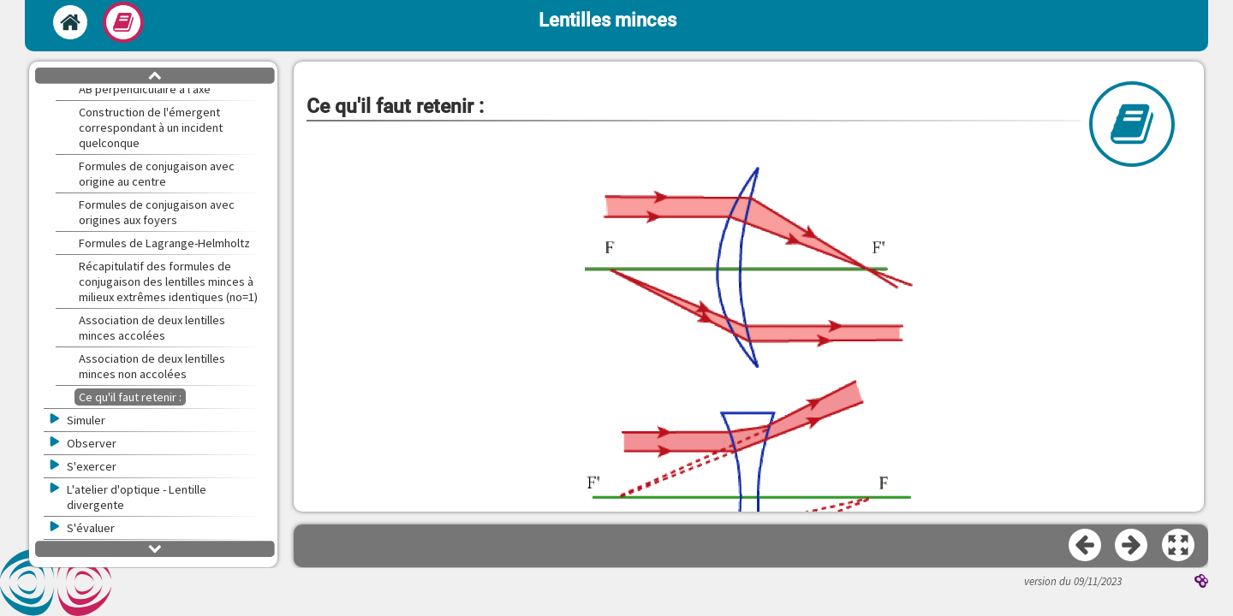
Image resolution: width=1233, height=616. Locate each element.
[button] (1179, 546)
